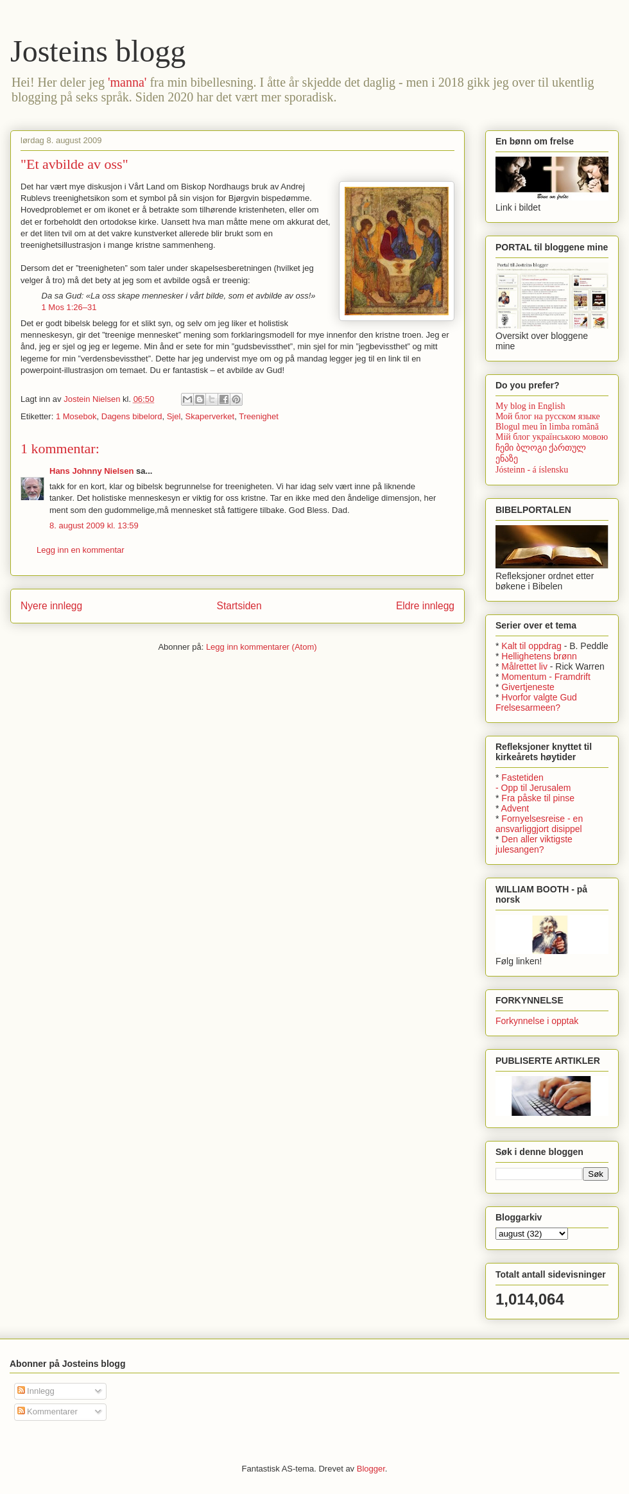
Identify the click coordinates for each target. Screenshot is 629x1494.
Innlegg (36, 1391)
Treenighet (259, 416)
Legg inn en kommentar (81, 550)
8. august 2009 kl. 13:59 (94, 525)
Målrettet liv (524, 666)
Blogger (371, 1468)
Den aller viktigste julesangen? (534, 844)
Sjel (174, 416)
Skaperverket (210, 416)
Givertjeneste (527, 687)
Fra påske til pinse (537, 798)
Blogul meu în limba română (547, 426)
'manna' (127, 82)
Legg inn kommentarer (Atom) (261, 647)
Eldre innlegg (425, 605)
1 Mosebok (76, 416)
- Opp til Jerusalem (533, 788)
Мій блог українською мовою (551, 437)
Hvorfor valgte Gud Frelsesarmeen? (536, 702)
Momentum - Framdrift (545, 677)
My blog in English (530, 406)
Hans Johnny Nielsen (91, 471)
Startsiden (238, 605)
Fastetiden (522, 777)
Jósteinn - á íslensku (531, 469)
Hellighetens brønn (539, 656)
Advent (515, 808)
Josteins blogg (97, 51)
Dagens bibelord (131, 416)
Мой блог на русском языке (547, 416)
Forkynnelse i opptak (536, 1021)
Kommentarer (47, 1411)
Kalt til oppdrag (531, 646)
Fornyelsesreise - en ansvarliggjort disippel (539, 823)
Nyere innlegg (51, 605)
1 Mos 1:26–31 (69, 307)
